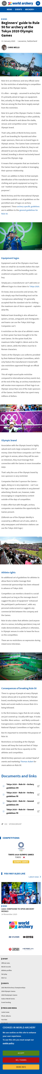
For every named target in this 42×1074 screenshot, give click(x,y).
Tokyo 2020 (34, 286)
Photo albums (6, 1016)
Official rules (5, 963)
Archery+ (29, 9)
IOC (6, 824)
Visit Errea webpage (28, 937)
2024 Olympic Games (8, 991)
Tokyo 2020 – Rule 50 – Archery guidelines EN (20, 786)
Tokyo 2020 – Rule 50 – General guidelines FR (20, 811)
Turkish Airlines (14, 949)
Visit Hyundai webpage (14, 937)
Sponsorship (15, 824)
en (4, 3)
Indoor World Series (8, 999)
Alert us (3, 978)
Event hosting (6, 1002)
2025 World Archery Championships (13, 988)
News (9, 9)
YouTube (4, 1020)
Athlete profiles (6, 970)
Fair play (4, 974)
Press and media (9, 1008)
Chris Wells (13, 47)
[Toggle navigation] (38, 3)
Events (18, 9)
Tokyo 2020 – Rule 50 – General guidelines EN (20, 803)
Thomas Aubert (26, 761)
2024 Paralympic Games (9, 995)
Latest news (34, 877)
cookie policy (8, 1043)
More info (21, 1067)
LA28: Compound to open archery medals (17, 910)
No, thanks (21, 1060)
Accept (21, 1053)
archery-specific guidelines (28, 206)
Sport (5, 959)
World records (6, 967)
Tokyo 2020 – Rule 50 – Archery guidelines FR (20, 794)
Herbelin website (28, 949)
